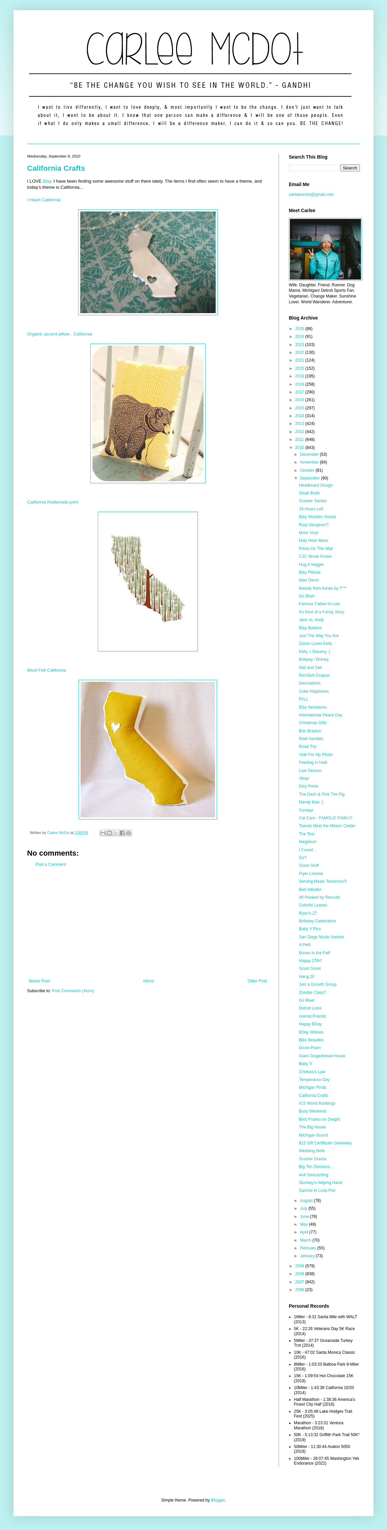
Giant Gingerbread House (322, 1056)
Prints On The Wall (316, 548)
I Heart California (44, 199)
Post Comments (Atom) (73, 990)
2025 (300, 328)
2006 (300, 1289)
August (307, 1200)
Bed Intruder (310, 889)
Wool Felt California (46, 670)
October (308, 470)
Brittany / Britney (314, 659)
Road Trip (308, 746)
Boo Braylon (310, 731)
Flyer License (311, 873)
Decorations (310, 683)
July (304, 1208)
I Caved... (307, 850)
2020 (300, 368)
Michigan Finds (312, 1087)
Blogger (218, 1500)
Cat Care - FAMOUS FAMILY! (325, 818)
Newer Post (39, 981)
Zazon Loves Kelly (315, 643)
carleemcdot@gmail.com (311, 194)
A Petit (305, 944)
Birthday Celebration (317, 921)
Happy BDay (310, 1024)
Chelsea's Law (312, 1071)
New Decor (309, 580)
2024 (300, 336)
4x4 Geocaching (313, 1174)
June (305, 1216)
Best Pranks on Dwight (319, 1119)
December (310, 454)
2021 (300, 360)
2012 (300, 431)
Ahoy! (304, 778)
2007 (300, 1282)
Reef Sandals (311, 738)
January (308, 1255)
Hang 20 (306, 976)
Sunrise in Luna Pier (317, 1190)
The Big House (312, 1127)
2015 (300, 408)
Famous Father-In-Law (319, 603)
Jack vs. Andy (311, 619)
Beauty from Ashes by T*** (323, 588)
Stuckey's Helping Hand (320, 1182)
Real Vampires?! (314, 525)
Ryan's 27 (308, 913)
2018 (300, 384)
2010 (300, 447)
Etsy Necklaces (313, 707)
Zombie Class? (312, 992)
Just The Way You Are (319, 635)
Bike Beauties (311, 1040)
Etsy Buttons (310, 628)
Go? (303, 857)
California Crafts (56, 168)
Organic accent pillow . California (59, 333)
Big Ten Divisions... (316, 1166)
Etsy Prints (308, 786)
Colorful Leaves (313, 905)
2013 (300, 423)
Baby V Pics (310, 928)
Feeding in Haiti (313, 762)
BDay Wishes (311, 1032)
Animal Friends (312, 1016)
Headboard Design (316, 485)
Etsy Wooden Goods (317, 516)
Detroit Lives (310, 1008)
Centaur (306, 810)
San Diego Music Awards (321, 937)
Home (148, 981)
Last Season (310, 770)
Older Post (257, 981)
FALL (303, 699)
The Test (307, 834)
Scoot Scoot (310, 968)
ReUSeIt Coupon (314, 675)
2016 (300, 399)
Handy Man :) (311, 802)
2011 (300, 439)
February (308, 1248)
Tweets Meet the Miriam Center (327, 825)
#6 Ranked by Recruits (319, 897)
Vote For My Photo (315, 754)
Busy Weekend (312, 1111)
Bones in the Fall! (314, 953)
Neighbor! (308, 841)
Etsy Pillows (310, 572)
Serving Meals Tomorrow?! (323, 881)
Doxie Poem (310, 1047)
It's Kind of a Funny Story (321, 612)
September (310, 478)
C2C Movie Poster (315, 556)
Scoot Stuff (309, 865)
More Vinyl (308, 532)
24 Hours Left (311, 509)
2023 (300, 344)
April (304, 1232)
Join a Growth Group (318, 984)
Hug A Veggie (311, 564)
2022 (300, 352)
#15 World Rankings (317, 1103)
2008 (300, 1273)
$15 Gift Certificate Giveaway (325, 1143)
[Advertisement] (147, 922)
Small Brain (309, 493)
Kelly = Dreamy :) (314, 651)
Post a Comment (51, 864)
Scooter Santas (313, 500)
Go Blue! (307, 596)
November (310, 462)
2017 (300, 392)
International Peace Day (320, 715)
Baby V (305, 1063)
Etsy (47, 181)
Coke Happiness (314, 691)
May (304, 1224)
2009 (300, 1266)
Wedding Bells (312, 1150)
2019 (300, 376)
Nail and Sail (310, 667)
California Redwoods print (52, 502)
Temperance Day (314, 1079)
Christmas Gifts (313, 722)
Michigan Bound (313, 1135)
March (306, 1240)
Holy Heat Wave (313, 540)
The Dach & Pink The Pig (322, 794)
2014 (300, 415)
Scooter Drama (312, 1159)
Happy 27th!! (310, 960)
